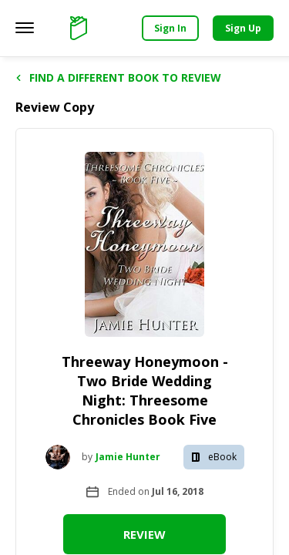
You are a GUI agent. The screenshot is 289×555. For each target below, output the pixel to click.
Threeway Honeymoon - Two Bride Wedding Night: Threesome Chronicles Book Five (145, 390)
